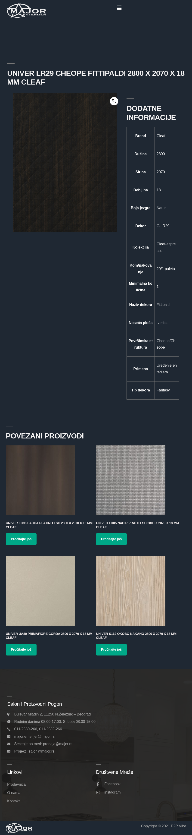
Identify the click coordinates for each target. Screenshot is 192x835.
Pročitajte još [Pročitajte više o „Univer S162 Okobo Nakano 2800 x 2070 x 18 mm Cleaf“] (111, 649)
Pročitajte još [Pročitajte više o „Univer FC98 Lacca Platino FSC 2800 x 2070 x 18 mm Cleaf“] (21, 539)
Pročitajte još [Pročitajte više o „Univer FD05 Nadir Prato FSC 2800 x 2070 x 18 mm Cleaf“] (111, 539)
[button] (119, 7)
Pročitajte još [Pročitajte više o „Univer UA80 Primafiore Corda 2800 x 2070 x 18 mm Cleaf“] (21, 649)
